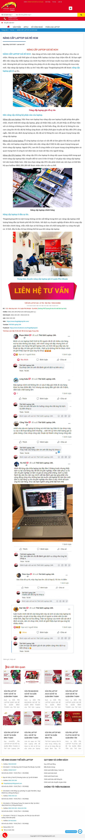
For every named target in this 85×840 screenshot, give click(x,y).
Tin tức (54, 2)
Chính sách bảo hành (50, 773)
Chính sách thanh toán (51, 776)
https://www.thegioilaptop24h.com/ (18, 321)
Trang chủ (4, 30)
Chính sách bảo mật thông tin (53, 779)
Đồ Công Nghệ (37, 27)
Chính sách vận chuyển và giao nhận (55, 782)
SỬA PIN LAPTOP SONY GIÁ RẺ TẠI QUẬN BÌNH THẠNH (11, 693)
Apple (26, 27)
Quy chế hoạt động (50, 764)
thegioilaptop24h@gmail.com (13, 783)
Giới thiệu (47, 2)
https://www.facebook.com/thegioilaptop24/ (24, 328)
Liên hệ (60, 2)
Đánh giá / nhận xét (9, 659)
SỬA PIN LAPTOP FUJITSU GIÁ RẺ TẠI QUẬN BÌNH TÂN (72, 735)
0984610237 (12, 770)
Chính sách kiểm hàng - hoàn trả (54, 770)
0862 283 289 (12, 780)
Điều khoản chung (49, 767)
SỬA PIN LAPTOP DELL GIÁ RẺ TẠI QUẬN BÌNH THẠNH (31, 735)
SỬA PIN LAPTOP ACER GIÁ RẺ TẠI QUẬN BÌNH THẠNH (72, 693)
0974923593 (12, 820)
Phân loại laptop (53, 27)
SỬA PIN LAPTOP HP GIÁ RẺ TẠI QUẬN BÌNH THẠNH (11, 735)
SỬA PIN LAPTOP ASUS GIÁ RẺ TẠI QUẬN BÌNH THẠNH (52, 693)
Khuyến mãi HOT (9, 22)
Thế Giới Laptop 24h (15, 324)
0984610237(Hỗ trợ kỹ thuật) (35, 2)
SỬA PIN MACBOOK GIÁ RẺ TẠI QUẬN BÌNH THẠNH (31, 693)
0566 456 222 (12, 796)
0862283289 (12, 764)
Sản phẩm (17, 27)
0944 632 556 (22, 808)
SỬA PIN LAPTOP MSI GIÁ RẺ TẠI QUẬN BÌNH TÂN (52, 735)
